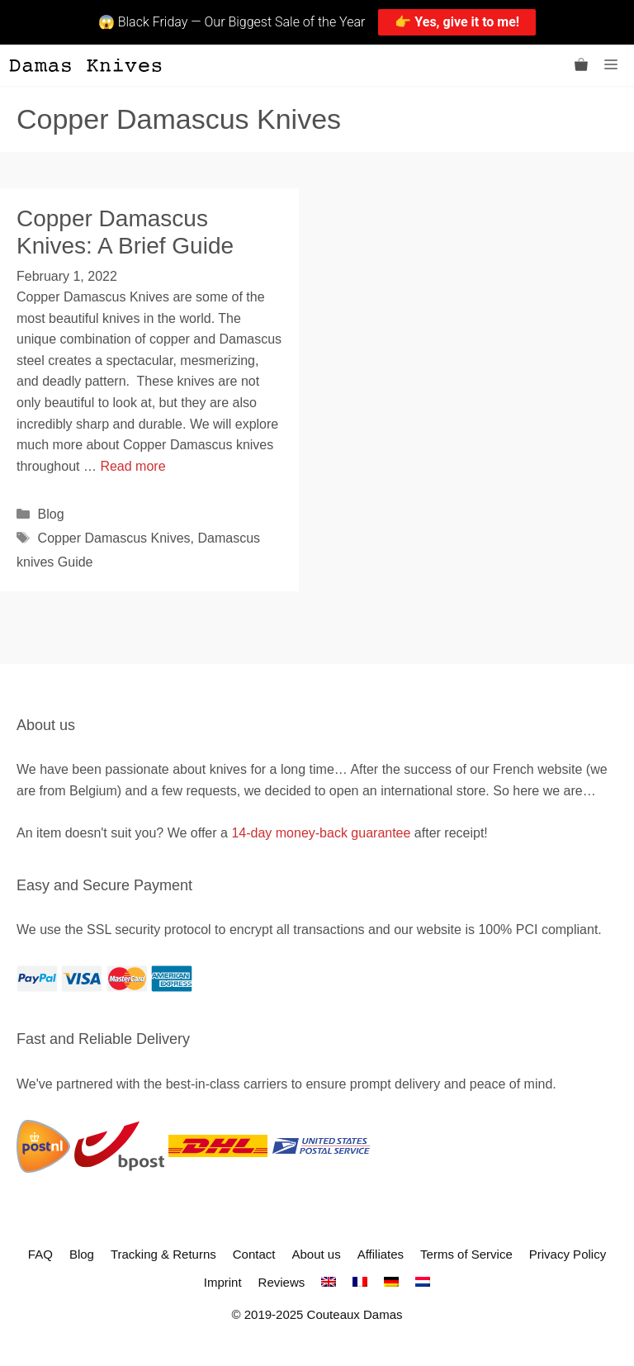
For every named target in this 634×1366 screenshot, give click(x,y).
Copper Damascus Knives (114, 538)
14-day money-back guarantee (320, 833)
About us (315, 1254)
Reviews (281, 1282)
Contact (254, 1254)
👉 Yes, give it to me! (457, 22)
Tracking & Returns (163, 1254)
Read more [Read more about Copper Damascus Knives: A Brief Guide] (132, 466)
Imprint (223, 1282)
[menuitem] (328, 1282)
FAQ (40, 1254)
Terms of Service (466, 1254)
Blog (51, 514)
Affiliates (380, 1254)
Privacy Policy (567, 1254)
